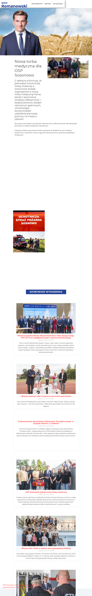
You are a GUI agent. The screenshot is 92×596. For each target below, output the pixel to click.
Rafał (16, 3)
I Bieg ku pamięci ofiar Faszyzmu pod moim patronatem (46, 583)
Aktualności (73, 4)
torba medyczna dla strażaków (25, 585)
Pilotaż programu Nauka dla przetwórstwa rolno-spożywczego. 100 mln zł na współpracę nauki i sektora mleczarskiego (46, 523)
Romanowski (26, 6)
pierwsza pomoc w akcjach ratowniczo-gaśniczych (20, 587)
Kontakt (63, 4)
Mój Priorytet (52, 4)
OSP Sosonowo (8, 585)
